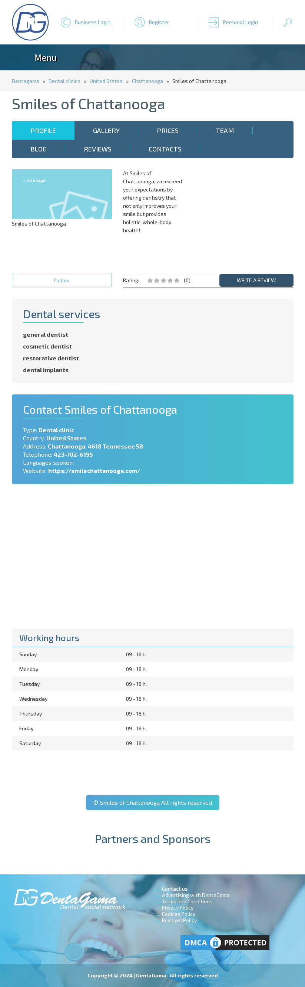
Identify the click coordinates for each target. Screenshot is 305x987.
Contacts (165, 149)
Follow (62, 280)
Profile (43, 130)
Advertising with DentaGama (196, 895)
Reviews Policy (179, 920)
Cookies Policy (178, 914)
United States (106, 81)
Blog (38, 149)
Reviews (98, 149)
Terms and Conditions (187, 901)
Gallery (106, 130)
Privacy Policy (177, 907)
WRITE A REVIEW (256, 280)
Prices (168, 130)
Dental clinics (64, 81)
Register (159, 22)
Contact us (175, 889)
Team (225, 130)
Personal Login (240, 22)
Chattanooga (147, 81)
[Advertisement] (243, 215)
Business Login (92, 22)
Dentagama (25, 81)
